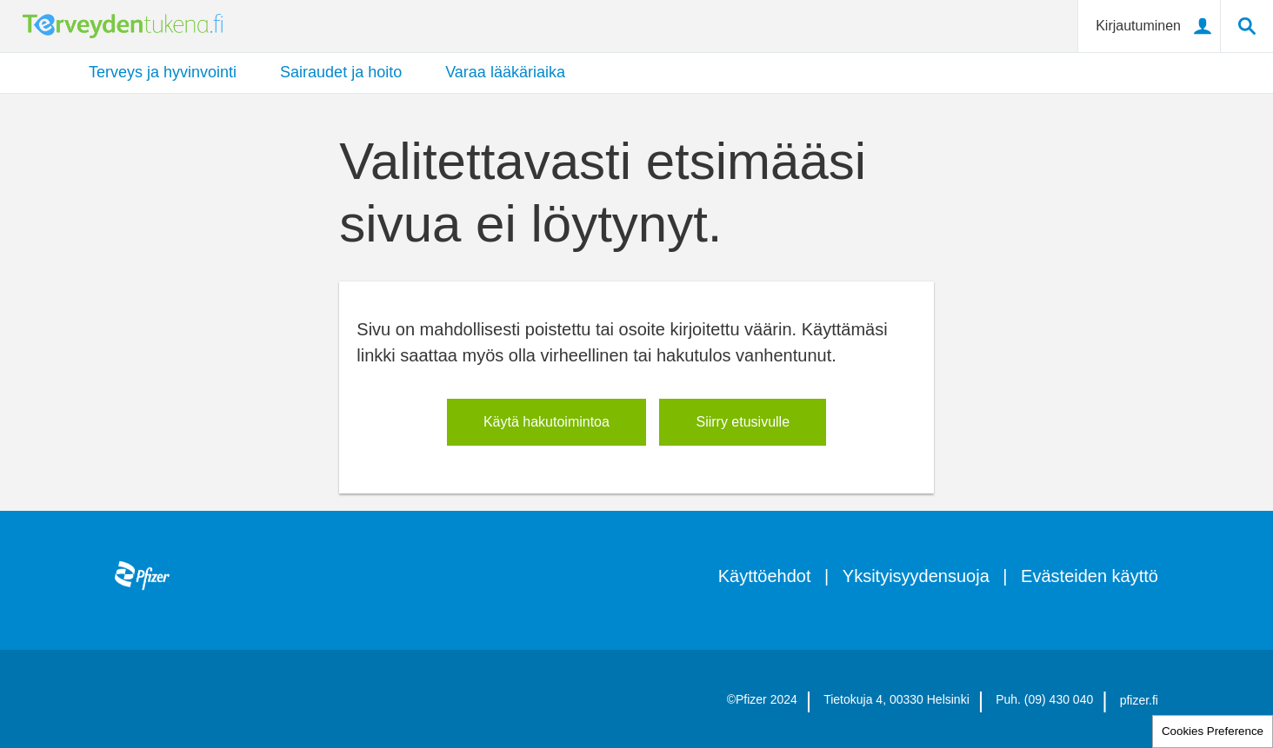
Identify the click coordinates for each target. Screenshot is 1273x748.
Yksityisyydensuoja (916, 576)
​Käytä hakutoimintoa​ (546, 421)
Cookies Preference (1212, 731)
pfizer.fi (1139, 700)
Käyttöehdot (764, 576)
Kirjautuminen (1138, 25)
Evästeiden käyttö (1089, 576)
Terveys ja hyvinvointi (163, 72)
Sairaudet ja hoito (341, 72)
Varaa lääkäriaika (505, 72)
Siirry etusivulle (743, 421)
